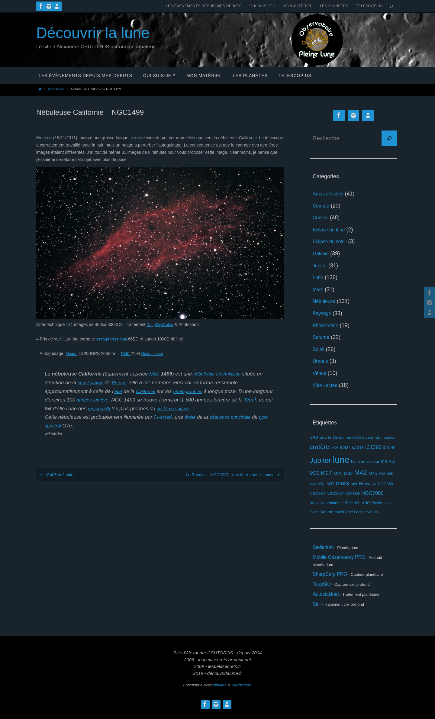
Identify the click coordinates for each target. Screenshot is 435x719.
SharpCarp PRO (332, 577)
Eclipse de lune (331, 230)
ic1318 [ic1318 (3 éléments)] (357, 447)
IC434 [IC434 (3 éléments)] (345, 447)
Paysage (323, 313)
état (118, 391)
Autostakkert (328, 600)
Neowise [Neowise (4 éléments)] (367, 483)
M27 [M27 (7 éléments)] (326, 473)
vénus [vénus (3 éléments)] (372, 512)
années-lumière (115, 400)
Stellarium (325, 548)
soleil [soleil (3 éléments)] (339, 512)
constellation (92, 382)
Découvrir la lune (93, 32)
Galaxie (322, 253)
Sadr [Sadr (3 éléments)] (314, 512)
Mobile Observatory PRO (343, 559)
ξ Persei (163, 417)
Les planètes (334, 6)
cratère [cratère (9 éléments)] (319, 446)
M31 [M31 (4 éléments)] (338, 473)
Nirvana (220, 692)
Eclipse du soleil (332, 241)
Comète (322, 206)
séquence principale (234, 417)
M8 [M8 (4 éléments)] (384, 461)
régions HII (136, 408)
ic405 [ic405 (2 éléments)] (334, 448)
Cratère (322, 217)
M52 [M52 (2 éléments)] (382, 474)
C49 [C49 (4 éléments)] (314, 437)
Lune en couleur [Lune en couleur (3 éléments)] (365, 461)
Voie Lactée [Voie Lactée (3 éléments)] (355, 512)
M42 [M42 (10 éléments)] (360, 472)
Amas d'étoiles (330, 194)
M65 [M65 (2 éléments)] (389, 474)
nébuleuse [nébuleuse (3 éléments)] (334, 503)
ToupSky (323, 588)
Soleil (319, 349)
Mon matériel (297, 6)
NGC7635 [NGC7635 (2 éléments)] (317, 503)
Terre (56, 408)
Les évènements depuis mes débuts (204, 6)
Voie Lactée (327, 385)
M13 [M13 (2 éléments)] (391, 461)
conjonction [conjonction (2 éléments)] (374, 437)
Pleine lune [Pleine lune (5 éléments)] (357, 502)
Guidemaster (155, 353)
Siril (317, 611)
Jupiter (321, 266)
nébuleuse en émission (220, 374)
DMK (127, 353)
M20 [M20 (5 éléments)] (314, 473)
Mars (319, 289)
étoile (192, 417)
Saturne (322, 337)
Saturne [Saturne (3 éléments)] (327, 512)
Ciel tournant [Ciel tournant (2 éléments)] (342, 437)
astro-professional (113, 339)
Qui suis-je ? (263, 6)
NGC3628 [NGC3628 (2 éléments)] (353, 493)
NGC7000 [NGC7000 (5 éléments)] (372, 493)
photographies (192, 391)
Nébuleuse (56, 89)
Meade (72, 353)
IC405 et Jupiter (57, 474)
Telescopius (369, 6)
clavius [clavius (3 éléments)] (358, 437)
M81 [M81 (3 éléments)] (321, 484)
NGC (154, 374)
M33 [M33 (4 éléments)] (348, 473)
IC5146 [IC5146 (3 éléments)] (389, 447)
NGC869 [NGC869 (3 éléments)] (385, 484)
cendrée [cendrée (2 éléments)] (325, 437)
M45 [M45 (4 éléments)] (372, 473)
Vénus (320, 373)
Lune (319, 277)
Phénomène (327, 325)
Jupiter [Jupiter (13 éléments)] (320, 460)
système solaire (212, 408)
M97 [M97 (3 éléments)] (330, 484)
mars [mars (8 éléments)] (342, 483)
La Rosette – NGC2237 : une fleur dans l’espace (232, 474)
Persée (122, 382)
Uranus (321, 361)
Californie (147, 391)
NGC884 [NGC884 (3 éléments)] (317, 493)
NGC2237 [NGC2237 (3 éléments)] (335, 493)
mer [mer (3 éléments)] (354, 484)
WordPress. (241, 692)
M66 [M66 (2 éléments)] (313, 484)
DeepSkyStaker (161, 324)
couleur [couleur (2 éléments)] (389, 437)
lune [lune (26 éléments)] (341, 460)
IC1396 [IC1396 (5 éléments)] (373, 447)
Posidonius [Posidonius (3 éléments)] (381, 503)
